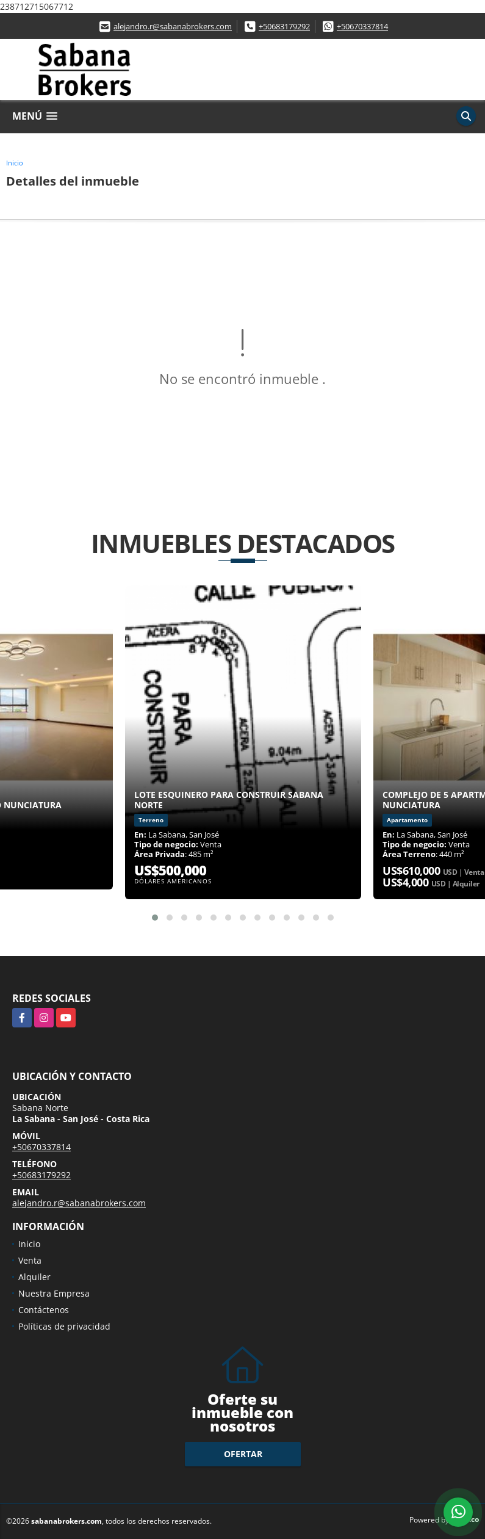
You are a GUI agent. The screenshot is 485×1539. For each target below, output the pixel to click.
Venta (29, 1260)
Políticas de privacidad (64, 1326)
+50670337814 (362, 26)
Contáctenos (43, 1310)
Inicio (14, 162)
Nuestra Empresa (54, 1293)
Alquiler (34, 1277)
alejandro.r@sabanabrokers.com (172, 26)
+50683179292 (284, 26)
